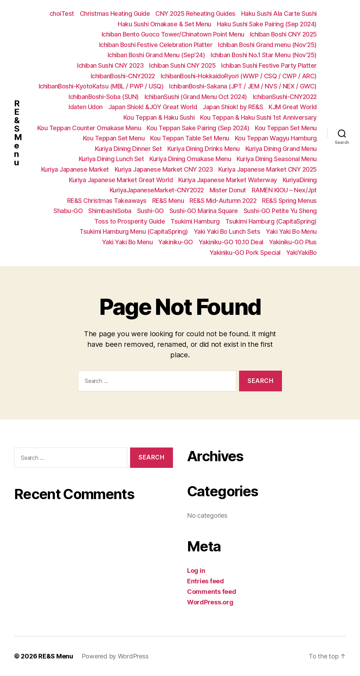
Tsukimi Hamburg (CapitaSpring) (271, 221)
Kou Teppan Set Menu (286, 128)
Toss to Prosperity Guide (129, 221)
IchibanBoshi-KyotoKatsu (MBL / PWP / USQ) (101, 86)
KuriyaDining (300, 180)
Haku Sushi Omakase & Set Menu (164, 24)
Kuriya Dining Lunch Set (111, 159)
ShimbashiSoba (109, 210)
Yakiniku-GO (175, 242)
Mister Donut (228, 190)
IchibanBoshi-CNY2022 (123, 76)
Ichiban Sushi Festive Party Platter (269, 65)
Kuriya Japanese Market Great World (121, 180)
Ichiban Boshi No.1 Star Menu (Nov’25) (264, 55)
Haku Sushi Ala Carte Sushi (279, 13)
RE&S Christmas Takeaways (107, 200)
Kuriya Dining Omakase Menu (190, 159)
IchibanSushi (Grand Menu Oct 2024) (195, 96)
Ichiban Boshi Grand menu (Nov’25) (267, 44)
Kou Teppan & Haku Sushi (159, 117)
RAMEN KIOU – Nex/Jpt (284, 190)
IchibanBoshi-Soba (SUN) (104, 96)
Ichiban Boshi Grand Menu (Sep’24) (156, 55)
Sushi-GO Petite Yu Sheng (280, 210)
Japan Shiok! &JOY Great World (152, 107)
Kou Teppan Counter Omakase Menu (89, 128)
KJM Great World (293, 107)
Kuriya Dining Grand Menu (281, 148)
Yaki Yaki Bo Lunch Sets (227, 231)
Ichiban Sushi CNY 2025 (182, 65)
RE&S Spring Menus (289, 200)
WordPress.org (210, 602)
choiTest (62, 13)
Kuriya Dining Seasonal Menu (277, 159)
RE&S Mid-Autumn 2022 (222, 200)
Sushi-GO (150, 210)
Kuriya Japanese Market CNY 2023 (164, 169)
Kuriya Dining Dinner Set (128, 148)
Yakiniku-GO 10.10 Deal (231, 242)
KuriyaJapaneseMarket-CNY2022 (157, 190)
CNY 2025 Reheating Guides (195, 13)
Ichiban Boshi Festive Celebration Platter (156, 44)
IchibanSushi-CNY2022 (285, 96)
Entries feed (205, 581)
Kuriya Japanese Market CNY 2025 (267, 169)
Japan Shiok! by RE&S (232, 107)
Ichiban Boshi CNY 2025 (283, 34)
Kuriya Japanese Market (75, 169)
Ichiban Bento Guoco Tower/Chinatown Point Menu (173, 34)
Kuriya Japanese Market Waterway (227, 180)
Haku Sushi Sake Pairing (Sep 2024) (267, 24)
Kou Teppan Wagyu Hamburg (276, 138)
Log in (196, 570)
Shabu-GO (68, 210)
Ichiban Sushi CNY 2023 (110, 65)
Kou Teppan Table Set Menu (189, 138)
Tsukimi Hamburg (195, 221)
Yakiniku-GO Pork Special (245, 252)
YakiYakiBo (301, 252)
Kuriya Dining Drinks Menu (203, 148)
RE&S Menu (18, 133)
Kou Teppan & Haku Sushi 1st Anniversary (258, 117)
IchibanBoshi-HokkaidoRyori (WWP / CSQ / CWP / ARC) (239, 76)
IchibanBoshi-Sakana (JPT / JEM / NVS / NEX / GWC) (243, 86)
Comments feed (211, 591)
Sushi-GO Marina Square (203, 210)
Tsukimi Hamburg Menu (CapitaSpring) (133, 231)
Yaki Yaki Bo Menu (291, 231)
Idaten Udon (86, 107)
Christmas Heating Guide (115, 13)
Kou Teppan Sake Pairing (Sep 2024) (198, 128)
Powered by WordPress (115, 656)
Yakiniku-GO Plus (293, 242)
